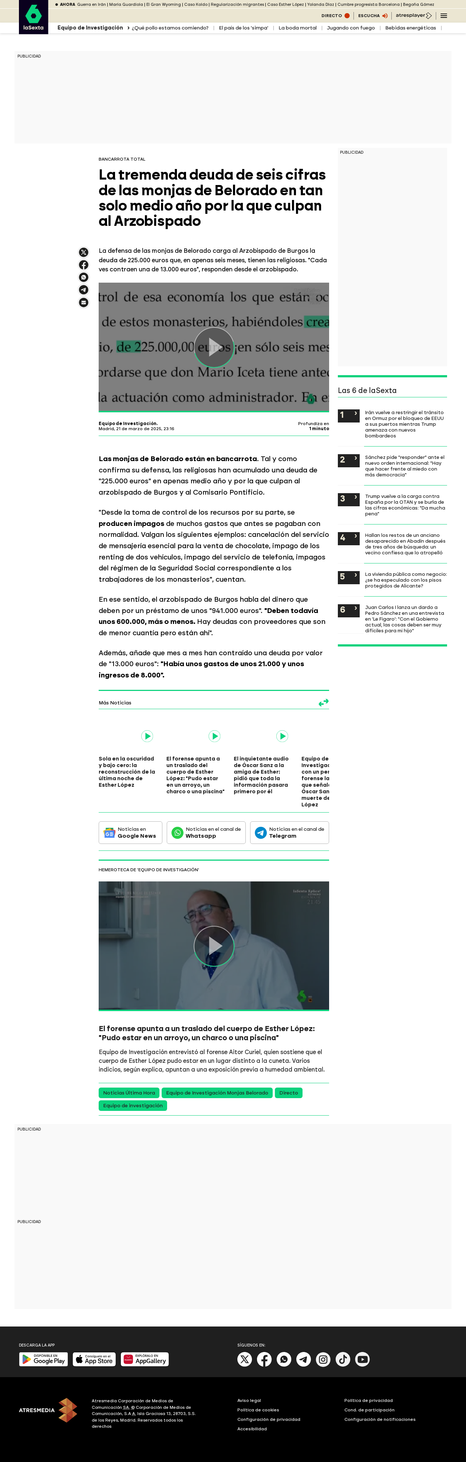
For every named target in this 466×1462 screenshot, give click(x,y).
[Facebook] (264, 1365)
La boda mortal (298, 28)
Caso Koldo (196, 4)
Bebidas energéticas (410, 28)
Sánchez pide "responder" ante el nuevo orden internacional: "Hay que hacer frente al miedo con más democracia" (405, 465)
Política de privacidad (368, 1400)
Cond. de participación (369, 1409)
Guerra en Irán (91, 4)
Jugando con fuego (351, 28)
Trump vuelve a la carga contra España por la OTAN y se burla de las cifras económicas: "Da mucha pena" (405, 504)
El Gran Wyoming (163, 4)
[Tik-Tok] (343, 1365)
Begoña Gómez (418, 4)
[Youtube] (362, 1365)
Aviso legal (249, 1400)
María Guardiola (126, 4)
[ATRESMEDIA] (51, 1414)
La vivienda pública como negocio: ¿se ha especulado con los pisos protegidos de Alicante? (406, 580)
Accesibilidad (252, 1428)
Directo (288, 1093)
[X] (244, 1365)
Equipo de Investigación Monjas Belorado (217, 1093)
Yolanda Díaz (320, 4)
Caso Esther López (285, 4)
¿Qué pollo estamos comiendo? (170, 28)
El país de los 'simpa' (243, 28)
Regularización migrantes (237, 4)
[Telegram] (303, 1365)
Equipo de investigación (133, 1106)
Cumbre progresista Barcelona (368, 4)
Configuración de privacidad (268, 1419)
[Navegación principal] (444, 15)
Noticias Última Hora (129, 1093)
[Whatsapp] (284, 1365)
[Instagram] (323, 1365)
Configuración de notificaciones (380, 1419)
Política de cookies (258, 1409)
